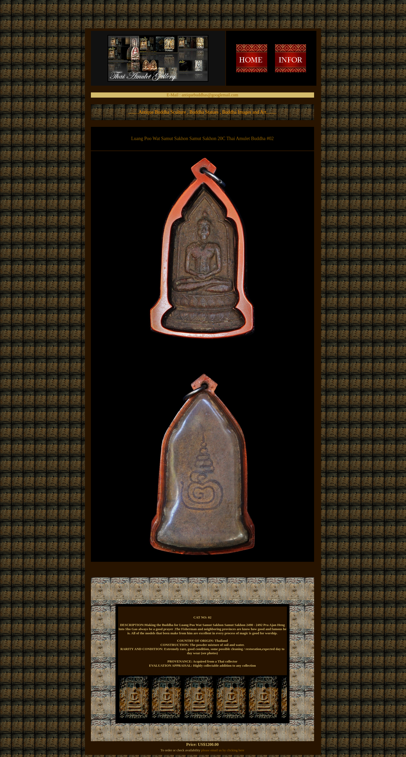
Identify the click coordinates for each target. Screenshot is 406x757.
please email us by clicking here (222, 750)
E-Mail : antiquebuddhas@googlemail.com (202, 95)
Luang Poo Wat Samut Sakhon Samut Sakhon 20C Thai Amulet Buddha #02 (202, 138)
